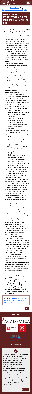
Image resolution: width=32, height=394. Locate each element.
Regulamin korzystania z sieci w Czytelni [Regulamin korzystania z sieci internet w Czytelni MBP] (14, 10)
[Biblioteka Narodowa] (12, 328)
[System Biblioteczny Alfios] (16, 336)
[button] (3, 2)
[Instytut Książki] (22, 328)
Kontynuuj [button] (25, 389)
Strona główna (14, 8)
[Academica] (16, 320)
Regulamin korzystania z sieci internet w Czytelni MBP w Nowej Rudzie (15, 300)
